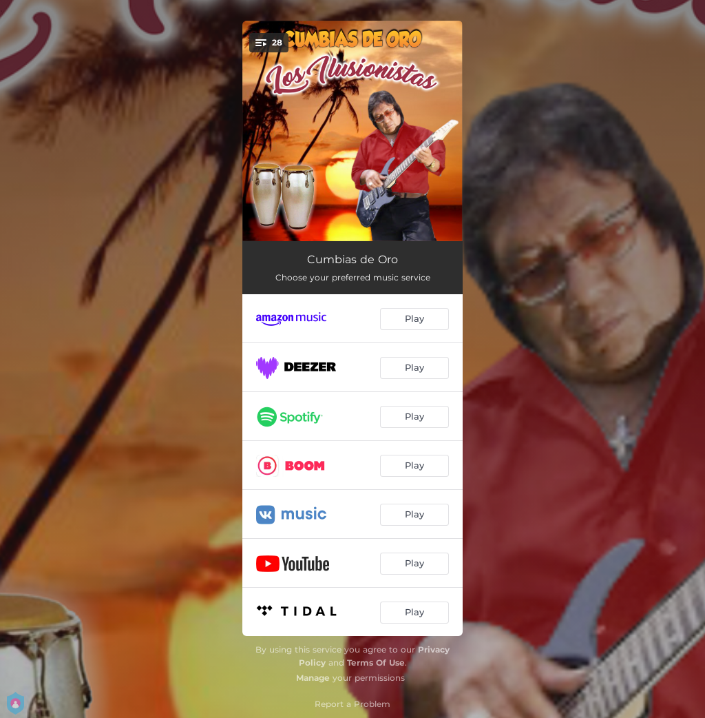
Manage (313, 678)
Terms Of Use (376, 662)
